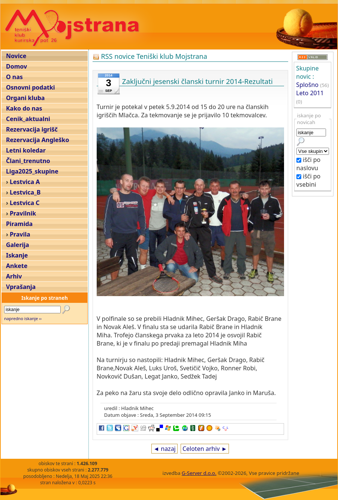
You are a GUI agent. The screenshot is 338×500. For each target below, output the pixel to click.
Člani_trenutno (28, 161)
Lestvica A (25, 182)
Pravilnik (23, 213)
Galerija (17, 245)
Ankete (16, 266)
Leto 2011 (310, 93)
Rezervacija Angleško (37, 140)
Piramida (19, 224)
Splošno (307, 85)
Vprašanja (21, 287)
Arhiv (14, 276)
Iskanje (17, 255)
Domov (16, 66)
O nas (14, 77)
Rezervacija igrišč (32, 129)
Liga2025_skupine (32, 171)
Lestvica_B (25, 192)
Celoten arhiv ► (204, 449)
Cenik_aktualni (28, 119)
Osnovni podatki (30, 87)
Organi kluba (25, 98)
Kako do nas (24, 108)
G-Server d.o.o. (199, 473)
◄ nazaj (164, 449)
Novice (16, 56)
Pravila (20, 234)
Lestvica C (25, 203)
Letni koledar (26, 150)
